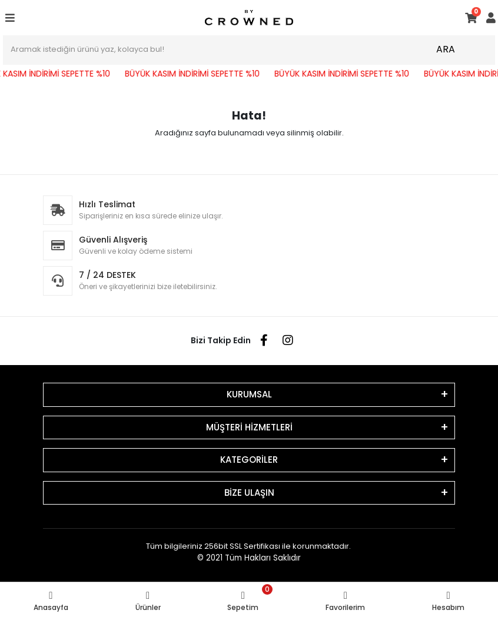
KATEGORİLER (249, 459)
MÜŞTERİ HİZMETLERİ (249, 427)
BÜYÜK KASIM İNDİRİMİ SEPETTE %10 (195, 73)
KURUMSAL (249, 394)
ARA (445, 49)
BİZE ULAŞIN (249, 492)
